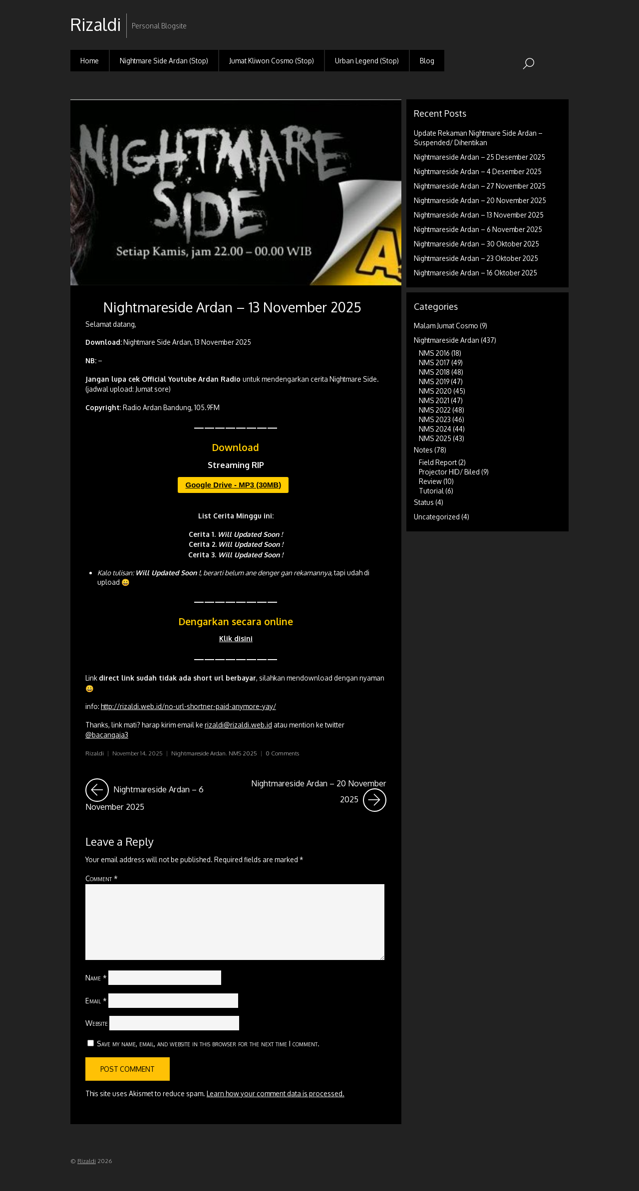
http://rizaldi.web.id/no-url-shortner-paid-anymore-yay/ (188, 706)
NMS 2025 (243, 753)
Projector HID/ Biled (449, 472)
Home (89, 60)
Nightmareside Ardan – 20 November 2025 (318, 795)
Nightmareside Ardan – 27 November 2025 (480, 186)
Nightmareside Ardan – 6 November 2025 (157, 795)
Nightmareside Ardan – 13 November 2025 (232, 306)
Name (96, 977)
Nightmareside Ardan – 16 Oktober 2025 (475, 272)
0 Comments (282, 753)
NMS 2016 (434, 353)
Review (430, 481)
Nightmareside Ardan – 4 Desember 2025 (478, 171)
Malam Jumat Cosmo (446, 325)
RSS (560, 16)
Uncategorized (437, 516)
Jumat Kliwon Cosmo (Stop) (271, 60)
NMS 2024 (435, 429)
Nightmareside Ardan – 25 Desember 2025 (479, 157)
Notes (423, 450)
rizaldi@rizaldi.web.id (238, 724)
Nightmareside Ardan (198, 753)
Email (96, 1000)
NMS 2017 (434, 362)
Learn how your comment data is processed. (275, 1093)
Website (96, 1022)
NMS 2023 (435, 419)
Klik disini (236, 638)
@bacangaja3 (106, 734)
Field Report (438, 462)
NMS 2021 (434, 400)
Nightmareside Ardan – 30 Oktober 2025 (476, 243)
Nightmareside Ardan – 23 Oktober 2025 (476, 258)
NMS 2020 (435, 391)
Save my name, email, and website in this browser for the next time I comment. (208, 1043)
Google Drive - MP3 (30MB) (233, 484)
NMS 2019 (434, 381)
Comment (101, 878)
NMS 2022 (435, 410)
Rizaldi (94, 753)
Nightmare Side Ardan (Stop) (164, 60)
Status (424, 502)
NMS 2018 (434, 372)
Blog (427, 60)
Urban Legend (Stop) (367, 60)
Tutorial (431, 490)
